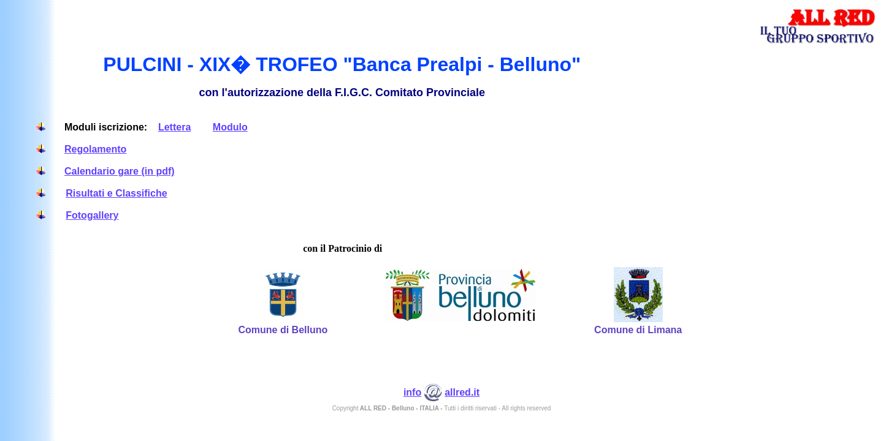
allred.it (462, 392)
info (412, 392)
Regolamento (95, 149)
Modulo (230, 127)
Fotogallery (92, 215)
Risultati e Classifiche (116, 193)
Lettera (174, 127)
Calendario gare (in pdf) (119, 171)
